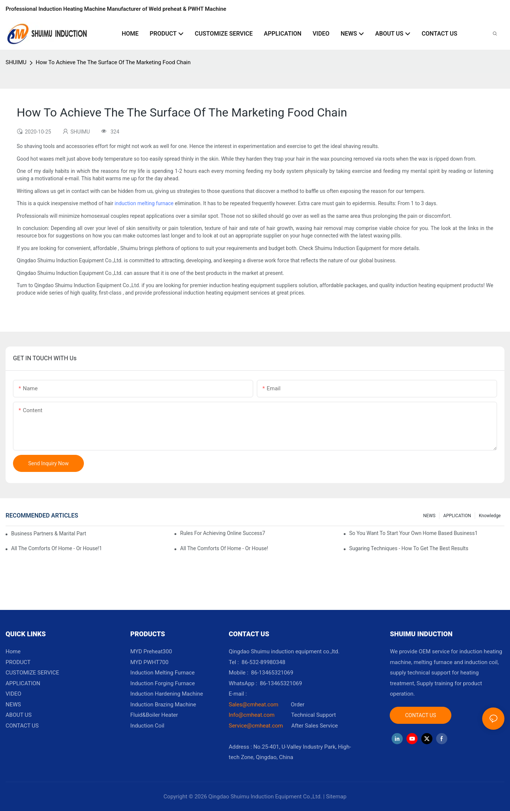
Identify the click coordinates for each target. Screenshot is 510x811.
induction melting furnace (144, 203)
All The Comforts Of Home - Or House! (224, 548)
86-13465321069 (281, 683)
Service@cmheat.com (256, 725)
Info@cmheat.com (252, 715)
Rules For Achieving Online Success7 (222, 533)
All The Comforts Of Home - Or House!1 (56, 548)
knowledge (490, 515)
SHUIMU (16, 62)
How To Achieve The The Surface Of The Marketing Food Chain (113, 62)
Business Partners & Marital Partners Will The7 (48, 533)
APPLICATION (457, 515)
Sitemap (336, 796)
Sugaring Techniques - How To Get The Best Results (408, 548)
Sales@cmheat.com (253, 704)
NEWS (429, 515)
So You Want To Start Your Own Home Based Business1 (413, 533)
